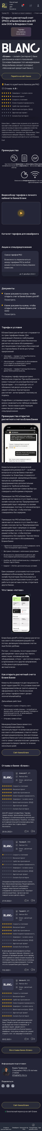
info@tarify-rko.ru (19, 1075)
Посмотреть (9, 300)
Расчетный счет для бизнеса (10, 5)
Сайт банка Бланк (21, 752)
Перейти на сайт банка (21, 76)
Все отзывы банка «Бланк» (21, 1050)
